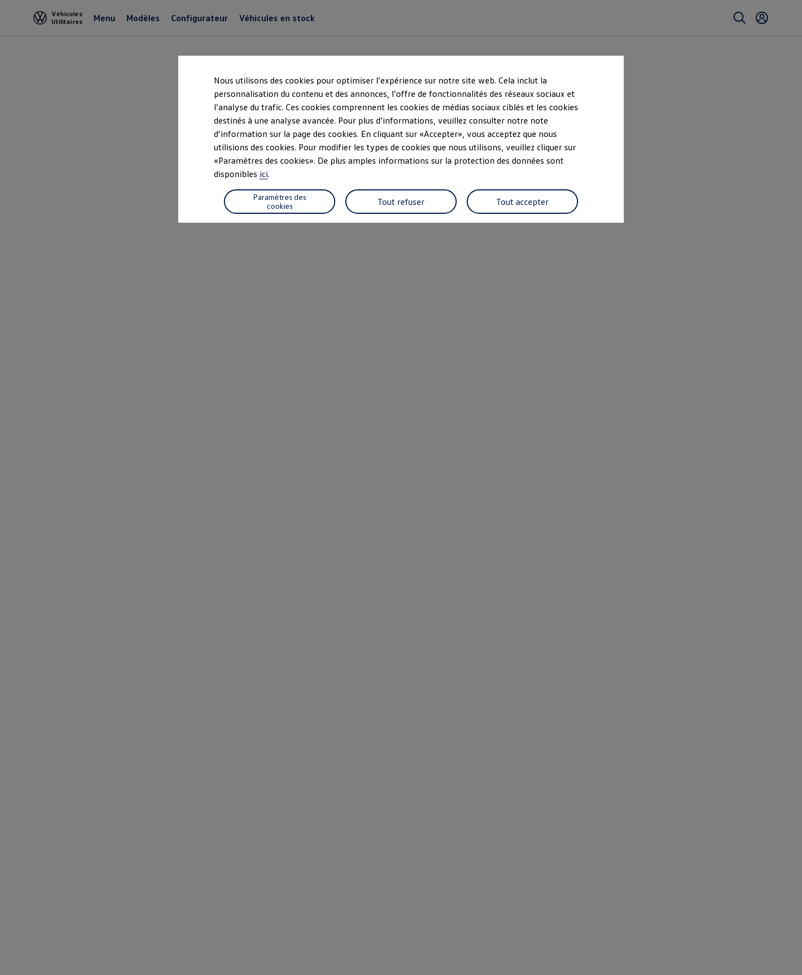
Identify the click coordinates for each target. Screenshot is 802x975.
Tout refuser (401, 201)
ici (264, 173)
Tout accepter (522, 201)
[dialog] (401, 487)
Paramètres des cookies (279, 201)
